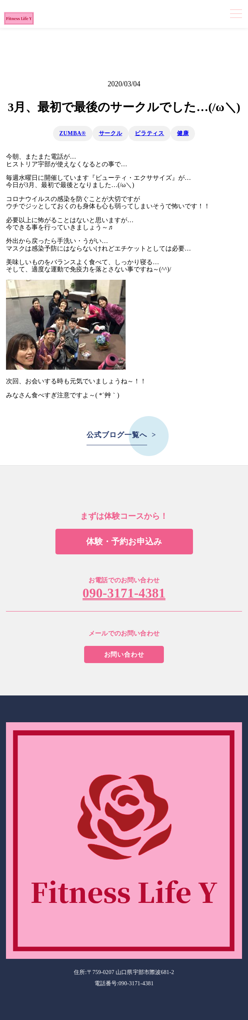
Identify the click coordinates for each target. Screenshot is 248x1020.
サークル (110, 133)
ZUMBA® (72, 133)
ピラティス (149, 133)
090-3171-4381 (124, 593)
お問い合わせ (124, 654)
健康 (183, 133)
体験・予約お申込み (124, 541)
